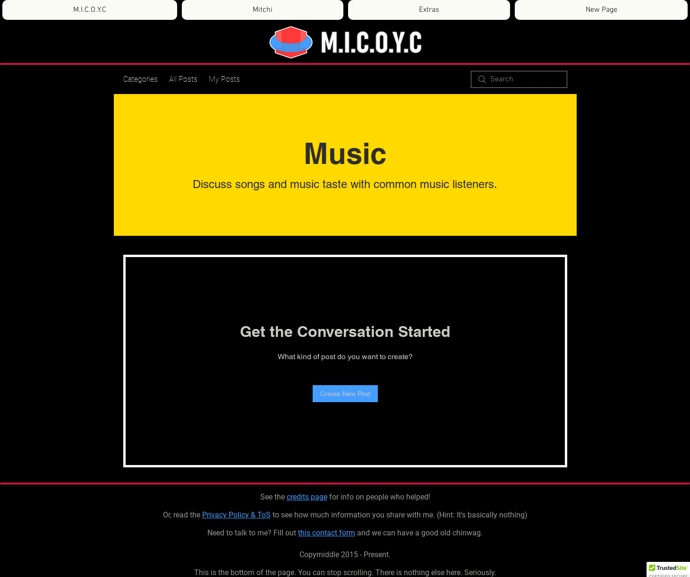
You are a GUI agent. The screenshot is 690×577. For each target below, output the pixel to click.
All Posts (183, 79)
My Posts (224, 79)
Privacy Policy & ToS (236, 514)
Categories (140, 79)
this (305, 532)
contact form (333, 532)
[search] (519, 79)
